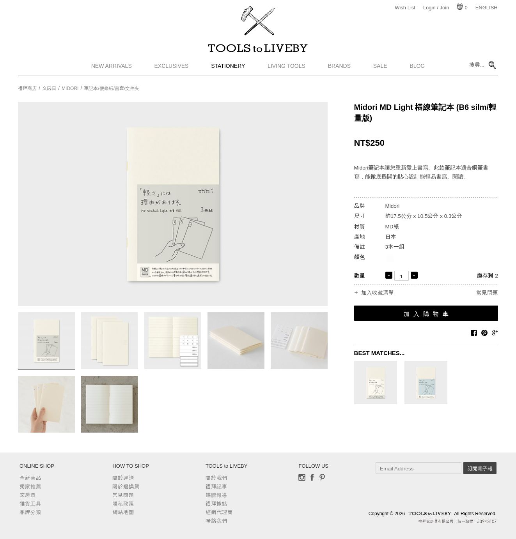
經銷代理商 (219, 512)
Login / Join (436, 8)
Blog (417, 68)
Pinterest (322, 477)
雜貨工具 (30, 504)
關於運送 (123, 478)
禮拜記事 (216, 487)
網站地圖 (123, 512)
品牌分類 (30, 512)
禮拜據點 (216, 504)
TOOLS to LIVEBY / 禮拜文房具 (258, 49)
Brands (339, 68)
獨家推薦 (30, 487)
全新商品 (30, 478)
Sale (380, 68)
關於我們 (216, 478)
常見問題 (487, 293)
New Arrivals (111, 68)
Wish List (405, 8)
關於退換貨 (126, 487)
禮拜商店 (27, 88)
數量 (359, 276)
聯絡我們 (216, 521)
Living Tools (286, 68)
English (486, 8)
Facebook (312, 477)
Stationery (228, 68)
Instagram (301, 477)
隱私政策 (123, 504)
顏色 (359, 257)
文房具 (49, 88)
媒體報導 (216, 495)
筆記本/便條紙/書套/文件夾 (111, 88)
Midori (70, 88)
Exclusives (171, 68)
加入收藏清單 (377, 293)
